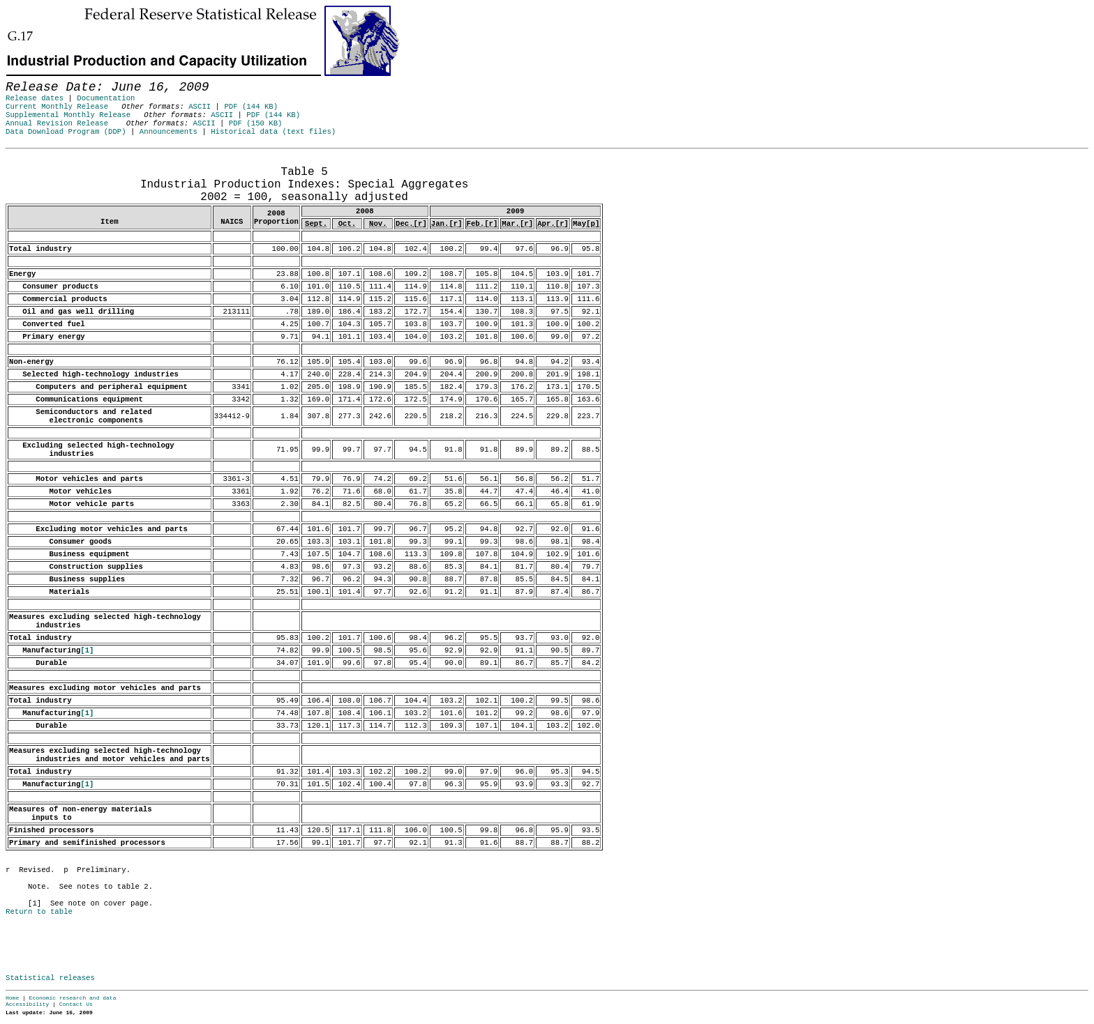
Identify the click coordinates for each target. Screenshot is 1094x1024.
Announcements (168, 132)
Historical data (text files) (273, 132)
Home (12, 998)
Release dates (34, 98)
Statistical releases (50, 978)
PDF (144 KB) (251, 106)
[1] (86, 650)
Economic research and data (73, 998)
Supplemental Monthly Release (68, 115)
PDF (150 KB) (256, 123)
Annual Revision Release (57, 123)
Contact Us (76, 1004)
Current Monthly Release (57, 106)
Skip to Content (22, 78)
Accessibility (27, 1004)
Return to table (39, 912)
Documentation (106, 98)
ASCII (199, 106)
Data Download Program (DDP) (66, 132)
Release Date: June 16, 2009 (36, 155)
